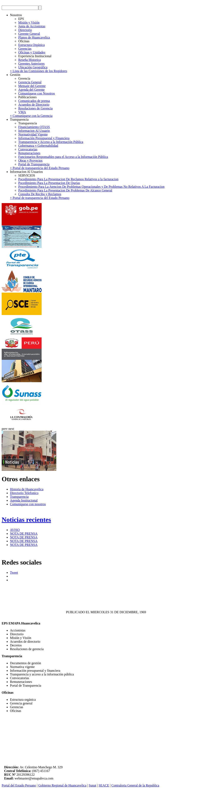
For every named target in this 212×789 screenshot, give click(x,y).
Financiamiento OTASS (34, 127)
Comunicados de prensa (34, 101)
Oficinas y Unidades (31, 52)
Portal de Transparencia (33, 164)
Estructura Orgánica (31, 45)
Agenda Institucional (24, 500)
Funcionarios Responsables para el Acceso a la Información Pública (63, 157)
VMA (22, 112)
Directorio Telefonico (24, 493)
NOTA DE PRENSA (23, 533)
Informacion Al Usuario (34, 130)
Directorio (25, 30)
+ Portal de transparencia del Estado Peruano (39, 168)
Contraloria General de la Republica (135, 785)
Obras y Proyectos (30, 160)
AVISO (15, 530)
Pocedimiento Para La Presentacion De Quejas (49, 183)
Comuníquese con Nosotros (36, 93)
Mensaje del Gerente (32, 86)
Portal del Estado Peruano (19, 785)
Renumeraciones (29, 153)
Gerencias (24, 48)
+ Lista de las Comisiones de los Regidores (38, 71)
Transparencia (19, 496)
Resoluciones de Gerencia (35, 108)
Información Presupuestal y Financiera (43, 138)
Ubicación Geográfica (32, 67)
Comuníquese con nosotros (28, 504)
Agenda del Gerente (31, 89)
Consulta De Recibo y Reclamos (39, 194)
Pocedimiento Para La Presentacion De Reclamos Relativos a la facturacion (68, 179)
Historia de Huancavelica (26, 489)
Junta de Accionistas (31, 26)
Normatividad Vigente (33, 134)
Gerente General (29, 33)
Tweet (14, 572)
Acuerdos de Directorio (33, 104)
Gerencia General (29, 82)
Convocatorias (27, 149)
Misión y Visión (29, 22)
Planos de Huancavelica (34, 37)
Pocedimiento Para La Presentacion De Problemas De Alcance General (65, 190)
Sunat (92, 785)
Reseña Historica (29, 60)
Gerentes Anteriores (31, 63)
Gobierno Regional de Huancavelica (62, 785)
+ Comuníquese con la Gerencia (31, 116)
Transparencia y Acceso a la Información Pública (50, 142)
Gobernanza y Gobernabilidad (38, 145)
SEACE (104, 785)
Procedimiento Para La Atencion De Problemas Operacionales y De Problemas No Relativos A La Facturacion (91, 186)
